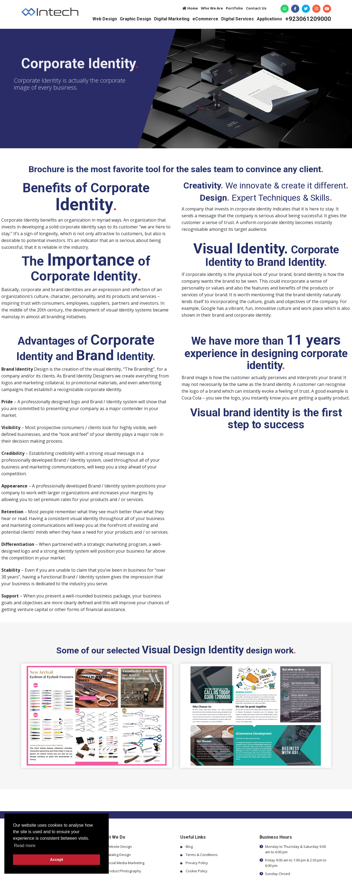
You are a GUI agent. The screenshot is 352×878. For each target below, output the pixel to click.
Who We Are (212, 8)
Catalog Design (118, 854)
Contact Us (256, 8)
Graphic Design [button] (135, 18)
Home (190, 8)
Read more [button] (24, 845)
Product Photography (123, 870)
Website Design (119, 846)
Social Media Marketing (125, 862)
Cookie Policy (196, 870)
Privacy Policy (197, 862)
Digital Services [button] (237, 18)
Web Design (104, 18)
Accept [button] (56, 859)
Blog (189, 846)
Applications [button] (269, 18)
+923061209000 (308, 19)
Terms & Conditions (202, 854)
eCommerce (205, 18)
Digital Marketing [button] (171, 18)
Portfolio (234, 8)
